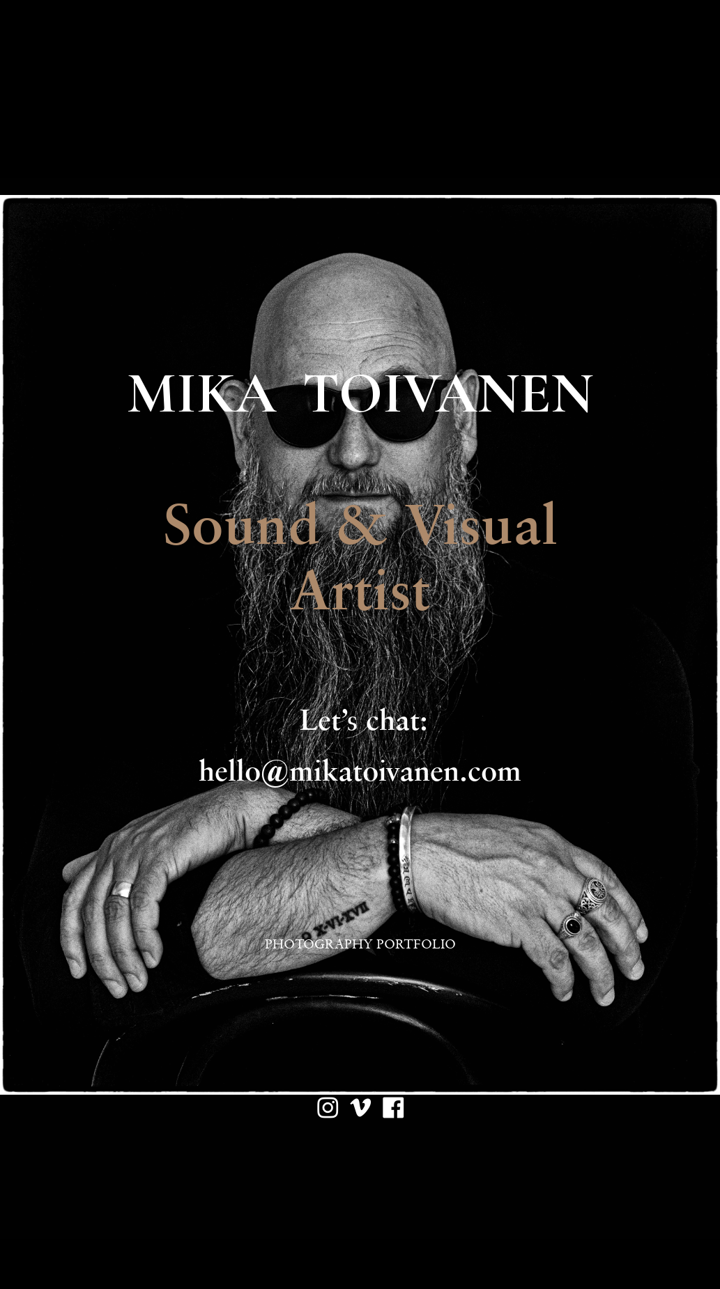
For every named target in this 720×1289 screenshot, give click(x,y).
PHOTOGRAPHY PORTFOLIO (360, 944)
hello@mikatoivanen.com (360, 770)
